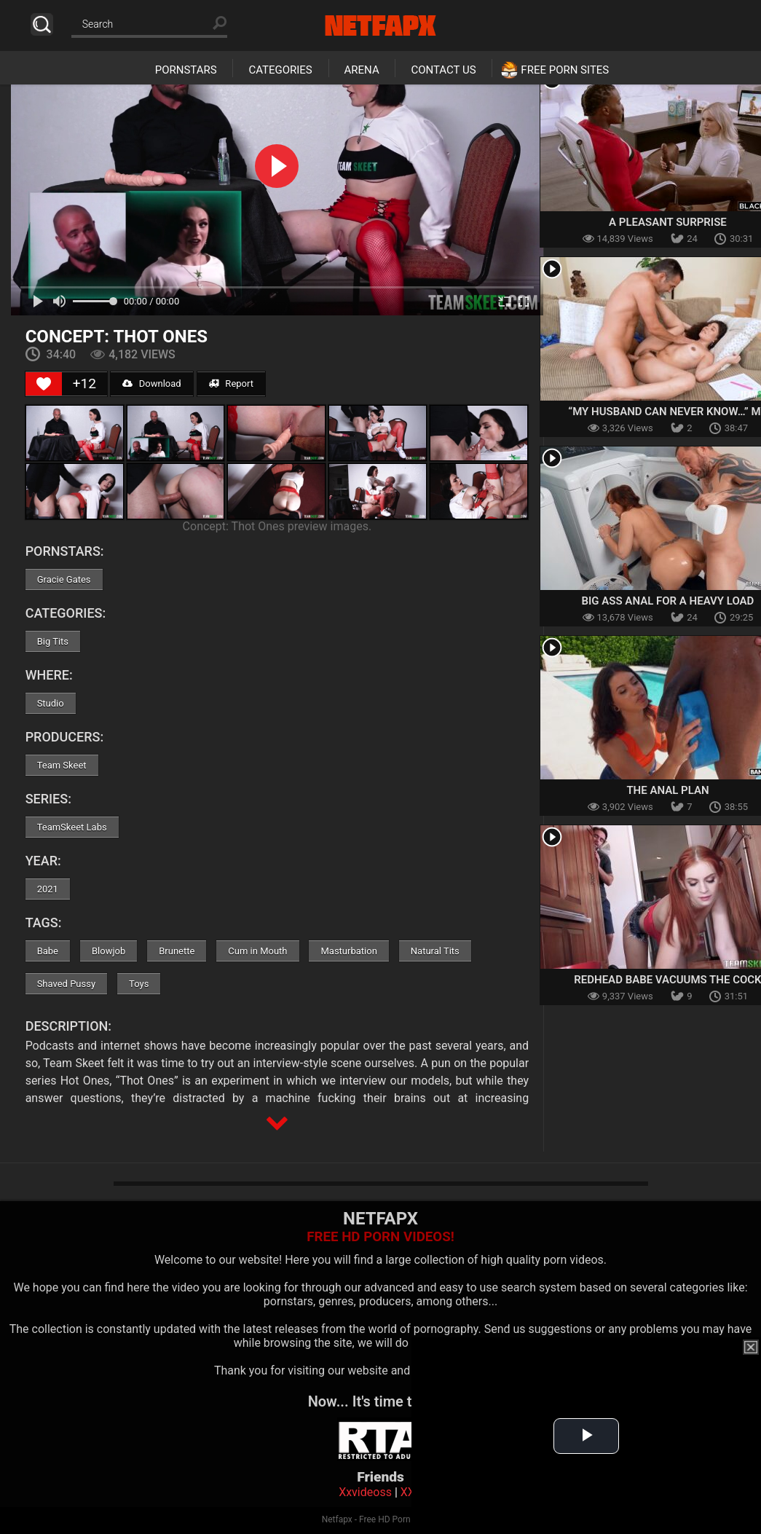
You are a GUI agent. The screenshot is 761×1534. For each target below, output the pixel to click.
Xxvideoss (365, 1492)
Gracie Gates (64, 579)
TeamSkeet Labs (72, 827)
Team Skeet (62, 765)
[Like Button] (43, 384)
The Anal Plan (667, 790)
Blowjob (108, 950)
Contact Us (443, 69)
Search (42, 24)
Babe (47, 950)
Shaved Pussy (66, 983)
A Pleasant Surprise (668, 222)
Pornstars (186, 69)
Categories (280, 69)
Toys (139, 983)
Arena (361, 69)
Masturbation (348, 950)
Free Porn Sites (565, 69)
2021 (47, 889)
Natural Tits (435, 950)
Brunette (176, 950)
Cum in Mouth (257, 950)
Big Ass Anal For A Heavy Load (668, 600)
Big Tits (52, 641)
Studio (50, 703)
